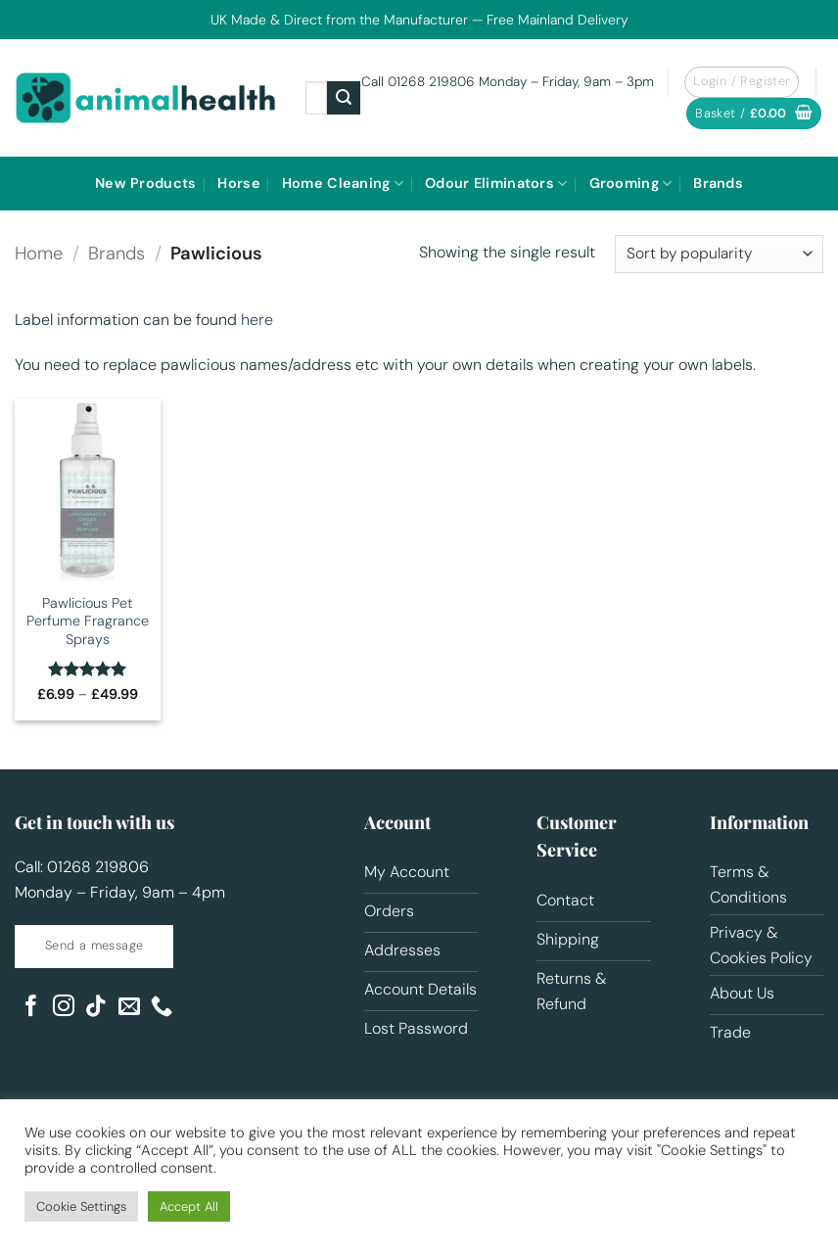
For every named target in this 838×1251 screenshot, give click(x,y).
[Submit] (343, 98)
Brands (718, 183)
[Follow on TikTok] (96, 1008)
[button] (753, 114)
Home (39, 253)
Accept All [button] (189, 1206)
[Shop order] (719, 254)
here (257, 319)
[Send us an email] (129, 1008)
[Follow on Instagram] (63, 1008)
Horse (238, 183)
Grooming (631, 183)
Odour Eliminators (496, 183)
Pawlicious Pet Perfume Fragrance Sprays (87, 621)
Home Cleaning (342, 183)
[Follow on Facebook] (31, 1008)
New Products (145, 183)
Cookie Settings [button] (81, 1206)
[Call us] (161, 1008)
